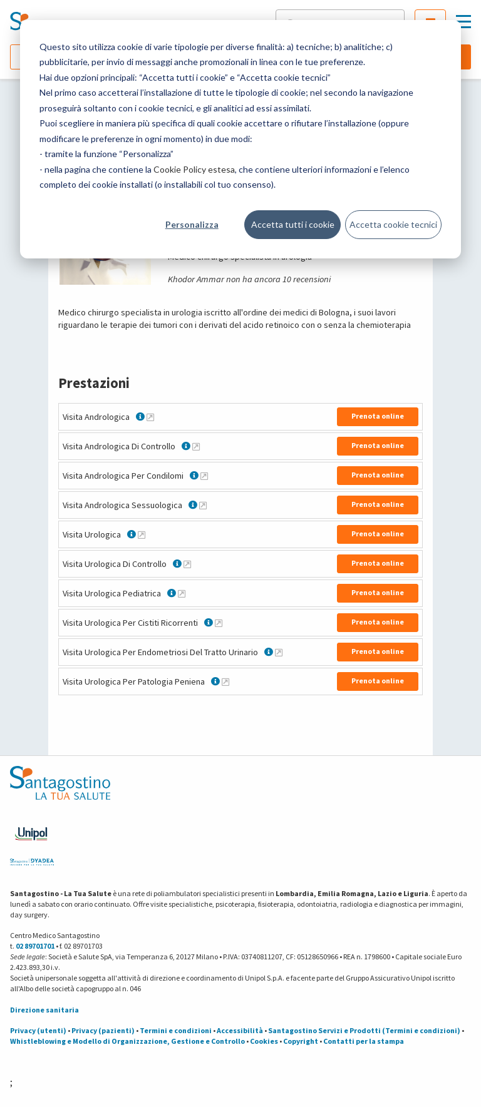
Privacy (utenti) (38, 1030)
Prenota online (377, 416)
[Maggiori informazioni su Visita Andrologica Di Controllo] (196, 446)
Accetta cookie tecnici (393, 224)
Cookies (264, 1041)
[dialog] (240, 139)
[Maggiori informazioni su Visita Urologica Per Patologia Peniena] (225, 681)
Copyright (300, 1041)
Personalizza (192, 224)
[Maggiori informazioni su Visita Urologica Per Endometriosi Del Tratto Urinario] (278, 652)
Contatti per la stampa (363, 1041)
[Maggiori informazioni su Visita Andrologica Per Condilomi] (204, 476)
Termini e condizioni (176, 1030)
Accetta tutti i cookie (292, 224)
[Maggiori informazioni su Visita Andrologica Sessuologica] (203, 505)
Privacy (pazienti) (103, 1030)
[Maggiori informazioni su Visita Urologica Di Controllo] (187, 564)
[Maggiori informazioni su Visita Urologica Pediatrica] (181, 593)
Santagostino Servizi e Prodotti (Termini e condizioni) (364, 1030)
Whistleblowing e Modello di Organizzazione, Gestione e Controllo (127, 1041)
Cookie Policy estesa (194, 169)
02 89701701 (35, 946)
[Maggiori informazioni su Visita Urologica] (141, 534)
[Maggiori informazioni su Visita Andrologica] (150, 417)
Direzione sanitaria (44, 1009)
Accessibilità (240, 1030)
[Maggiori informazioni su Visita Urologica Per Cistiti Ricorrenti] (218, 623)
